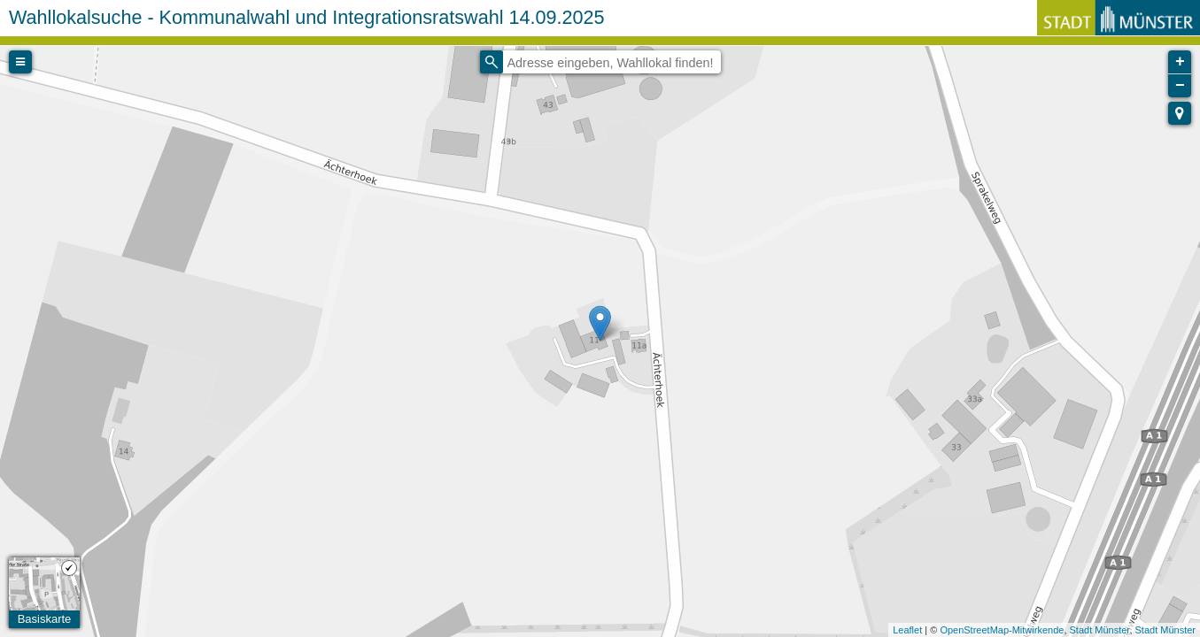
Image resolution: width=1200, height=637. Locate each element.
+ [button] (1180, 62)
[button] (1179, 113)
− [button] (1180, 85)
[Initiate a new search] (491, 61)
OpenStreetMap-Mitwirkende (1002, 630)
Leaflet (907, 630)
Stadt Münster (1100, 630)
